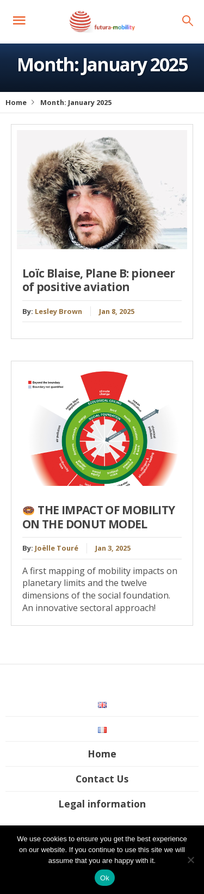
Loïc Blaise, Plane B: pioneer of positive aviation (98, 280)
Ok (104, 878)
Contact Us (102, 778)
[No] (190, 859)
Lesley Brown (58, 311)
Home (16, 102)
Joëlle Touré (56, 548)
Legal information (102, 803)
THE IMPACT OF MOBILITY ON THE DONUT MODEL (98, 516)
